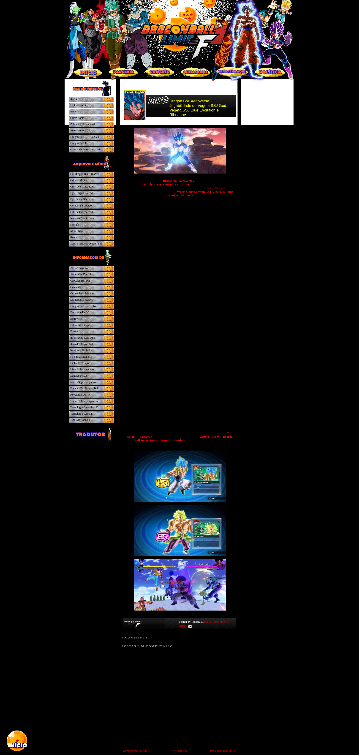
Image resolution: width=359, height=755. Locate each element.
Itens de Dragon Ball (81, 344)
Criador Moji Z (78, 180)
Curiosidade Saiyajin (82, 293)
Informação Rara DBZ (82, 337)
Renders (74, 237)
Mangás (74, 224)
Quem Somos (77, 117)
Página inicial (179, 750)
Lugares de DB (78, 375)
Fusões (74, 331)
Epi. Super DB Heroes (82, 199)
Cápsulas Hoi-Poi (80, 280)
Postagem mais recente (135, 750)
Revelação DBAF (80, 394)
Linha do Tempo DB (81, 363)
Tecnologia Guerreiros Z (84, 407)
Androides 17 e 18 (80, 274)
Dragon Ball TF (79, 143)
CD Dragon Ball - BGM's (84, 174)
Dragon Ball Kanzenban (83, 306)
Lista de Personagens (82, 369)
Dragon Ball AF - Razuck (84, 137)
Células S (75, 287)
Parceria (74, 111)
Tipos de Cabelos (80, 419)
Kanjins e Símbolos (81, 350)
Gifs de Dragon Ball (81, 212)
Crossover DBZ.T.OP (82, 186)
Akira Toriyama (79, 268)
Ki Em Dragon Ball (81, 356)
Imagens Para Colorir (82, 218)
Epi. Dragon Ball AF (81, 193)
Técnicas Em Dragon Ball (84, 401)
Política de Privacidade (83, 124)
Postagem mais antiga (223, 750)
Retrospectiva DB (80, 130)
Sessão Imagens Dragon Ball (86, 243)
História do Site (79, 105)
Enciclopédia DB (80, 312)
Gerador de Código (81, 205)
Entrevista (76, 318)
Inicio (73, 98)
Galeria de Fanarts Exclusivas (87, 149)
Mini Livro (76, 231)
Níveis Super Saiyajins (83, 382)
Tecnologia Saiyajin (81, 413)
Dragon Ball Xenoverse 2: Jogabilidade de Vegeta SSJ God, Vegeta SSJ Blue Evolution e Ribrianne (198, 108)
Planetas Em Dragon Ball (84, 388)
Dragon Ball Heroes (81, 299)
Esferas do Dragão (80, 325)
